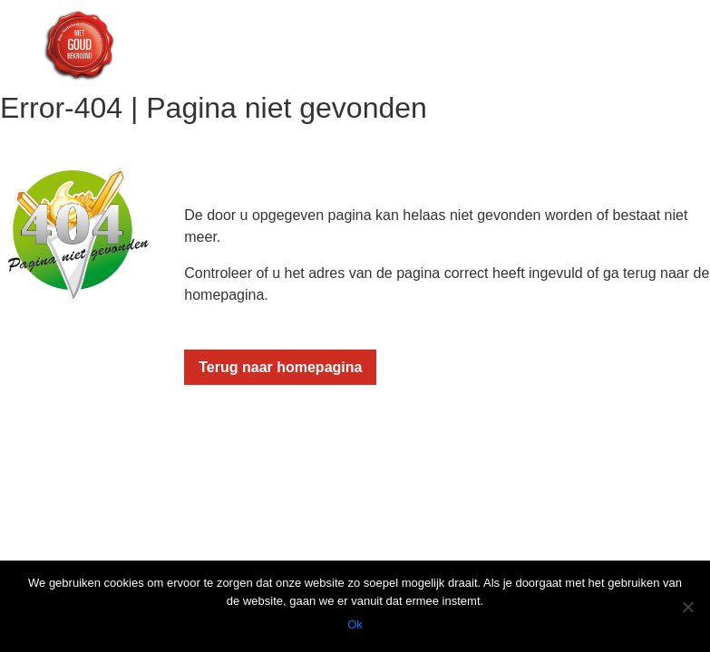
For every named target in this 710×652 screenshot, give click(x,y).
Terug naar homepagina (280, 367)
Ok (355, 624)
